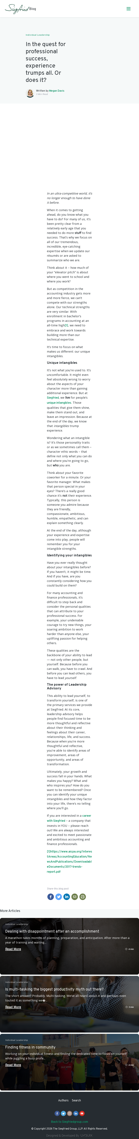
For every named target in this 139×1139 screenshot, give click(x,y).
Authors (63, 1101)
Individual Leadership (38, 35)
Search (76, 1101)
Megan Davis (56, 91)
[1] (66, 326)
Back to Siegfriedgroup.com (69, 1122)
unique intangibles (59, 403)
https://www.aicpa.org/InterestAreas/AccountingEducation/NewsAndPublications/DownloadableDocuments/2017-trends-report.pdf (69, 862)
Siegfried (53, 398)
